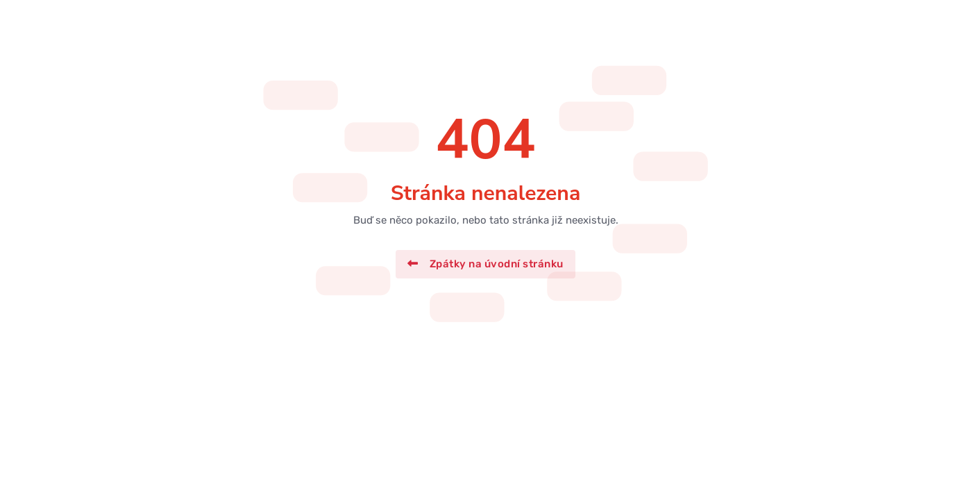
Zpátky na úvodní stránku (485, 264)
